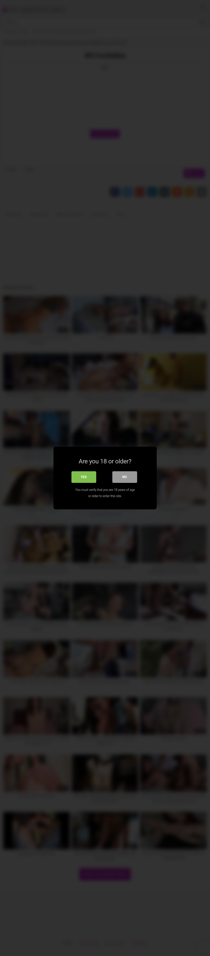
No (124, 477)
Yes (84, 477)
